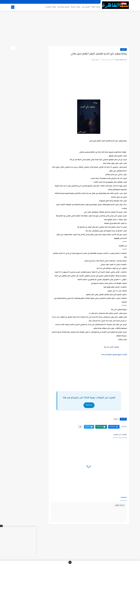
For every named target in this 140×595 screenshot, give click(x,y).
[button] (114, 427)
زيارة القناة (89, 405)
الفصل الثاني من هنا (111, 347)
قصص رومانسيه (63, 7)
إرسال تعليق (119, 505)
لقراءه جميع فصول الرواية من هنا (114, 355)
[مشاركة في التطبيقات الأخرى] (80, 427)
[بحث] (12, 7)
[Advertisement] (70, 29)
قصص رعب (86, 7)
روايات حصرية (75, 7)
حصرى (123, 49)
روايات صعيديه (51, 7)
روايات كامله (96, 7)
